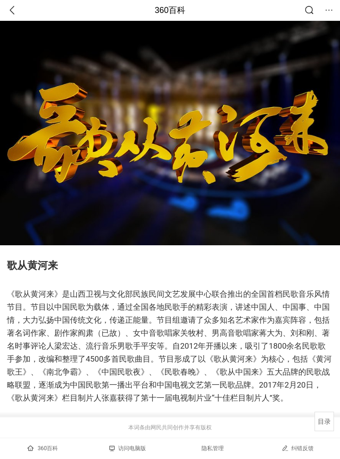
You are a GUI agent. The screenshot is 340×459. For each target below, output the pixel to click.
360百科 (170, 10)
